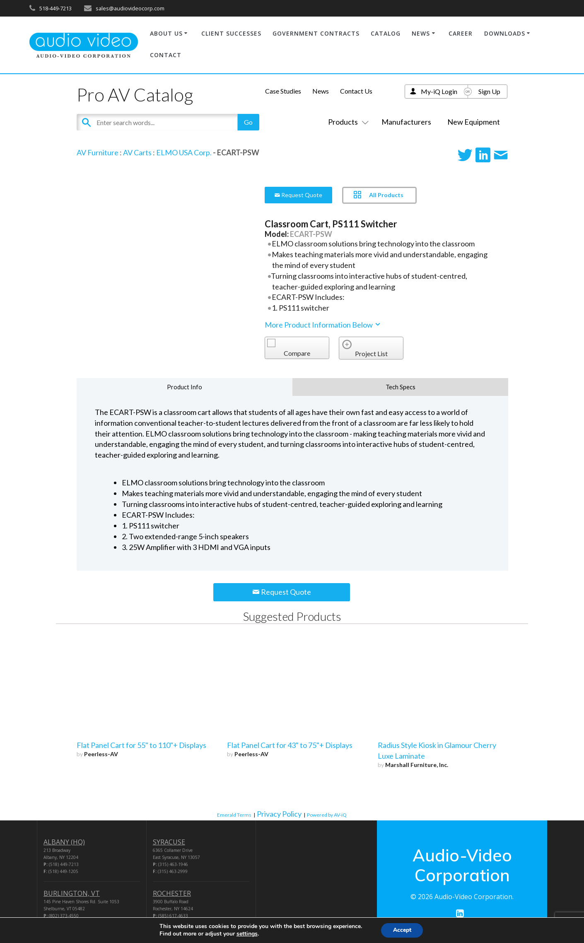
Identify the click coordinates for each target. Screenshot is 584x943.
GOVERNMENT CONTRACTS (316, 33)
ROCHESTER (172, 893)
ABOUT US (166, 33)
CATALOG (386, 33)
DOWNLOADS (504, 33)
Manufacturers (406, 121)
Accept (402, 930)
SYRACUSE (169, 842)
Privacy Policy (279, 813)
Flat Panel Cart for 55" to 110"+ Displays (141, 745)
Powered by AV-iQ (327, 815)
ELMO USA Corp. (184, 152)
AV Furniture (97, 152)
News (320, 91)
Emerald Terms (234, 815)
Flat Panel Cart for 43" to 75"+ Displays (289, 745)
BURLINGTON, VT (71, 893)
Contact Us (356, 91)
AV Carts (137, 152)
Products (346, 121)
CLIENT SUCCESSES (231, 33)
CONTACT (165, 55)
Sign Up (489, 91)
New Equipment (473, 121)
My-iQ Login (439, 91)
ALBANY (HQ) (64, 842)
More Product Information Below (323, 324)
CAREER (461, 33)
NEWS (421, 33)
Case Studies (283, 91)
